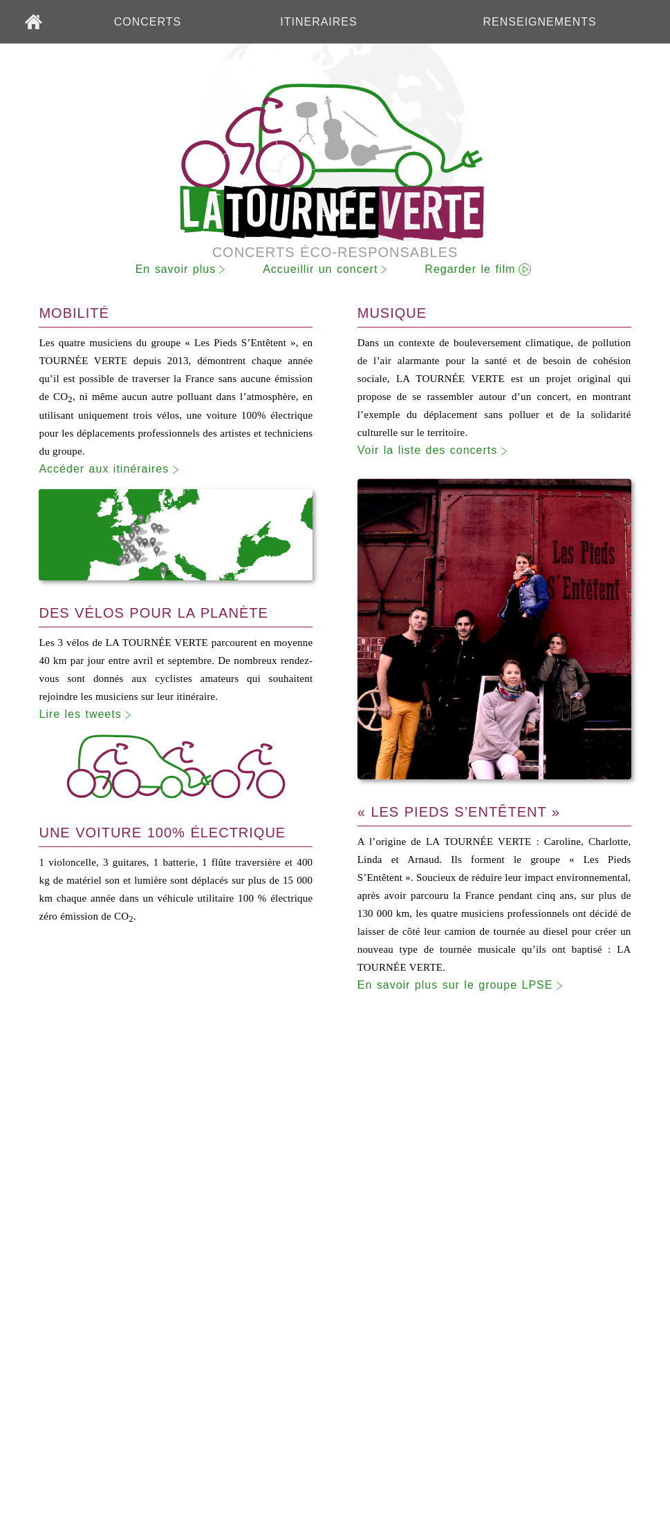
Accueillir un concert (320, 269)
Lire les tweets (88, 714)
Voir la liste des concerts (435, 450)
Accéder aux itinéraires (112, 469)
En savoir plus (176, 269)
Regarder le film (470, 269)
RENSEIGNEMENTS (540, 22)
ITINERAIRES (318, 22)
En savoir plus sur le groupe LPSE (463, 985)
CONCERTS (148, 22)
